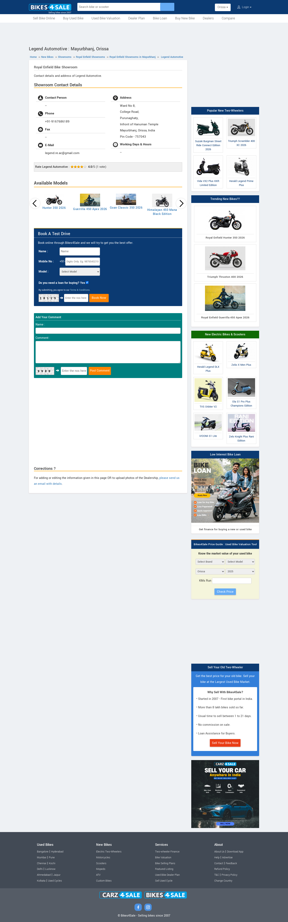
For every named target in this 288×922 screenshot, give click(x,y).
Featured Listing (164, 869)
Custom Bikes (103, 881)
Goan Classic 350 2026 (126, 208)
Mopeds (100, 869)
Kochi (52, 863)
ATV (98, 875)
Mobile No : (46, 261)
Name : (43, 251)
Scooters (101, 863)
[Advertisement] (144, 34)
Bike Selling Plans (165, 863)
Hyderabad (57, 851)
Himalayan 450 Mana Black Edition (162, 212)
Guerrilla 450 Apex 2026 (90, 209)
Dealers (208, 18)
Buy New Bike (185, 18)
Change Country (223, 881)
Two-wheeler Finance (167, 851)
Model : (43, 271)
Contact (218, 863)
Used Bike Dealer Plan (167, 875)
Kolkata (41, 881)
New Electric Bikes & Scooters (225, 334)
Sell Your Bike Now (225, 743)
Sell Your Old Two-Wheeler (225, 667)
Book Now (99, 298)
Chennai (41, 863)
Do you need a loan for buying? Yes (62, 283)
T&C (216, 875)
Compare (228, 18)
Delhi (40, 869)
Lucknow (50, 869)
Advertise (227, 857)
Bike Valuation (163, 857)
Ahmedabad (44, 875)
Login (244, 7)
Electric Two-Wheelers (108, 851)
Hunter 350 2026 (54, 208)
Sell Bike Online (44, 18)
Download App (235, 851)
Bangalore (42, 851)
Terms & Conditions (80, 289)
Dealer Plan (136, 18)
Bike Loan (160, 18)
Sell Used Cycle (163, 881)
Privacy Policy (229, 875)
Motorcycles (103, 857)
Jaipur (56, 875)
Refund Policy (222, 869)
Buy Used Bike (73, 18)
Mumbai (41, 857)
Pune (52, 857)
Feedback (231, 863)
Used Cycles (55, 881)
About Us (219, 851)
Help (217, 857)
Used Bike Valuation (105, 18)
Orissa (223, 7)
